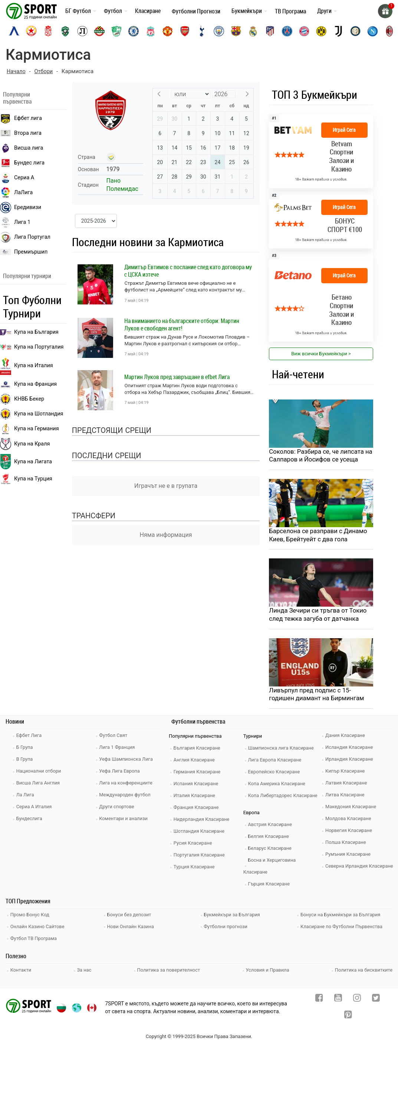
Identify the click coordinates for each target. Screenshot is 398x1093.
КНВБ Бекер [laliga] (22, 399)
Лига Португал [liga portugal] (25, 236)
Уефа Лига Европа (120, 772)
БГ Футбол (78, 11)
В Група (25, 760)
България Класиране (197, 749)
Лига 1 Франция (118, 748)
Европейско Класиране (275, 773)
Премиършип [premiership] (23, 251)
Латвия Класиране (347, 784)
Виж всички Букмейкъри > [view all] (321, 353)
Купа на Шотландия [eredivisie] (31, 414)
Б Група (25, 748)
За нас (84, 969)
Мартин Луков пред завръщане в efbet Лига (177, 376)
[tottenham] (201, 31)
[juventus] (338, 31)
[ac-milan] (389, 31)
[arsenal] (184, 31)
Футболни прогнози (227, 926)
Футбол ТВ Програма (34, 937)
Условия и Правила (267, 969)
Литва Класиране (346, 796)
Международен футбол (126, 796)
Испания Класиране (197, 784)
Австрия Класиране (271, 825)
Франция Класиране (197, 808)
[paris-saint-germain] (287, 31)
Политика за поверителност (168, 969)
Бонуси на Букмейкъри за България (341, 915)
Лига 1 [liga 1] (15, 222)
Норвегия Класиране (350, 831)
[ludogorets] (65, 31)
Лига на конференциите (127, 784)
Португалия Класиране (200, 856)
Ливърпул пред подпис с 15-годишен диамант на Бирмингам (317, 695)
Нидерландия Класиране (202, 820)
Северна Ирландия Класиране (360, 867)
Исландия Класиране (350, 748)
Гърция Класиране (270, 885)
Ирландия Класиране (350, 760)
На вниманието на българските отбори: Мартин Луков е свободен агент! (181, 324)
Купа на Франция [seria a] (28, 384)
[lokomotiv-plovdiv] (82, 31)
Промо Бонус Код (30, 915)
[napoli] (372, 31)
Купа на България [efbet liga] (29, 332)
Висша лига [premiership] (21, 147)
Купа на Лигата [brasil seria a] (26, 462)
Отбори (44, 71)
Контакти (21, 969)
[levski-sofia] (14, 31)
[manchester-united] (167, 31)
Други (324, 11)
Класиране (148, 11)
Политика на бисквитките (363, 969)
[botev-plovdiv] (99, 31)
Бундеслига (30, 819)
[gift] (385, 11)
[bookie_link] (321, 151)
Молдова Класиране (349, 819)
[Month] (190, 93)
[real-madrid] (253, 31)
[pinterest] (348, 1014)
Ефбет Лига (30, 736)
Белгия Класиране (269, 837)
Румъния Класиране (349, 855)
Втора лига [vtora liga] (21, 133)
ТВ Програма (290, 11)
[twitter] (376, 998)
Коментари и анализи (124, 819)
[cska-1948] (48, 31)
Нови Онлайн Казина (131, 926)
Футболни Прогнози (196, 11)
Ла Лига (26, 796)
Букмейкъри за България (233, 915)
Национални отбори (39, 772)
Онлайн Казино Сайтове (38, 926)
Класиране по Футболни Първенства (342, 926)
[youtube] (338, 998)
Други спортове (118, 807)
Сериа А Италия (35, 807)
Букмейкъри (246, 11)
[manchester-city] (218, 31)
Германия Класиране (198, 773)
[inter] (355, 31)
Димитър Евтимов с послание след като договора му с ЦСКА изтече (188, 270)
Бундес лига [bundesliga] (22, 162)
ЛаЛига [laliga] (16, 192)
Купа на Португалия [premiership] (31, 347)
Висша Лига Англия (39, 784)
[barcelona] (235, 31)
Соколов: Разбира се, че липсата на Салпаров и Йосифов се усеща (318, 455)
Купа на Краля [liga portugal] (25, 444)
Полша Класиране (346, 843)
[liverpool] (150, 31)
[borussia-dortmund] (321, 31)
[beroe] (116, 31)
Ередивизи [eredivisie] (20, 207)
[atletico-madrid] (270, 31)
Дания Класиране (346, 736)
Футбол (113, 11)
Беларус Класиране (271, 849)
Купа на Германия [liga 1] (29, 428)
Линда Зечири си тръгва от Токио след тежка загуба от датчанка (318, 615)
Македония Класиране (352, 807)
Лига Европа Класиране (276, 761)
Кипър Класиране (346, 772)
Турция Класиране (195, 868)
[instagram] (357, 998)
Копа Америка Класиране (278, 784)
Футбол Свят (114, 736)
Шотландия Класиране (200, 832)
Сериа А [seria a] (17, 177)
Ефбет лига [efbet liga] (21, 118)
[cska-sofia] (31, 31)
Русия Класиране (193, 844)
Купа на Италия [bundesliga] (26, 365)
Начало (16, 71)
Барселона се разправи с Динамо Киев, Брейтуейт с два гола (319, 535)
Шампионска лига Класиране (282, 749)
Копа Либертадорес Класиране (284, 796)
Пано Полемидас (122, 184)
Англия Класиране (195, 761)
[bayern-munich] (304, 31)
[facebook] (319, 998)
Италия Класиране (195, 796)
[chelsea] (133, 31)
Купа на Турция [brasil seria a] (26, 478)
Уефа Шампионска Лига (127, 760)
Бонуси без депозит (130, 915)
